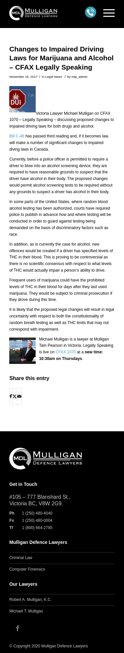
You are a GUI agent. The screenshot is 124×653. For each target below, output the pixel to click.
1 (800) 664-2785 (37, 527)
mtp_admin (79, 76)
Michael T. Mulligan (26, 611)
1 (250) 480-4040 (37, 513)
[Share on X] (14, 396)
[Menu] (106, 13)
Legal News (53, 76)
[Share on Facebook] (11, 396)
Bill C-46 (16, 136)
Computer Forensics (27, 569)
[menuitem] (106, 13)
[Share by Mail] (19, 396)
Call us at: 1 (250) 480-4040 (90, 12)
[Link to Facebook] (17, 628)
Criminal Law (20, 557)
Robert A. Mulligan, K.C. (30, 599)
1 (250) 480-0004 (37, 520)
